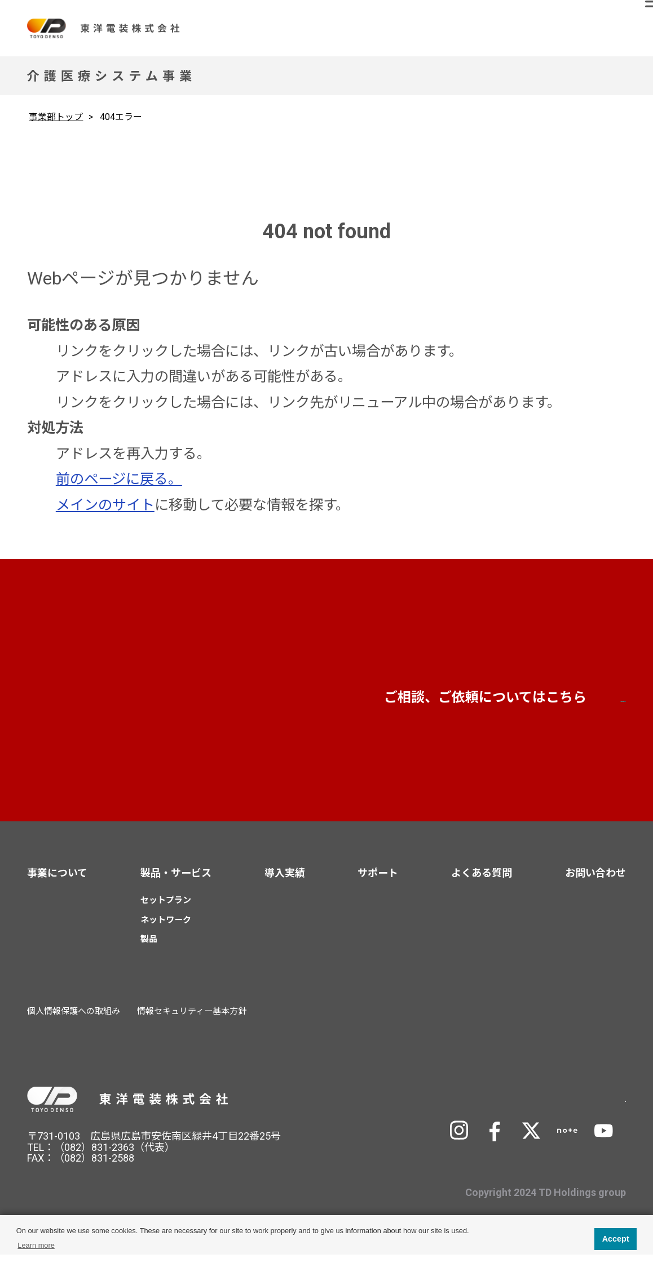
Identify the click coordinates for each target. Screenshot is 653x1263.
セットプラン (165, 909)
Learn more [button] (35, 1245)
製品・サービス (175, 881)
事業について (57, 881)
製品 (148, 947)
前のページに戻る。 (119, 479)
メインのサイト (105, 505)
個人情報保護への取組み (73, 1020)
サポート (378, 881)
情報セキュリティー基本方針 (191, 1020)
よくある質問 (481, 881)
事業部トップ (56, 117)
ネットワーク (165, 928)
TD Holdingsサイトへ (543, 1106)
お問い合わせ (511, 704)
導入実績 (284, 881)
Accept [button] (615, 1238)
